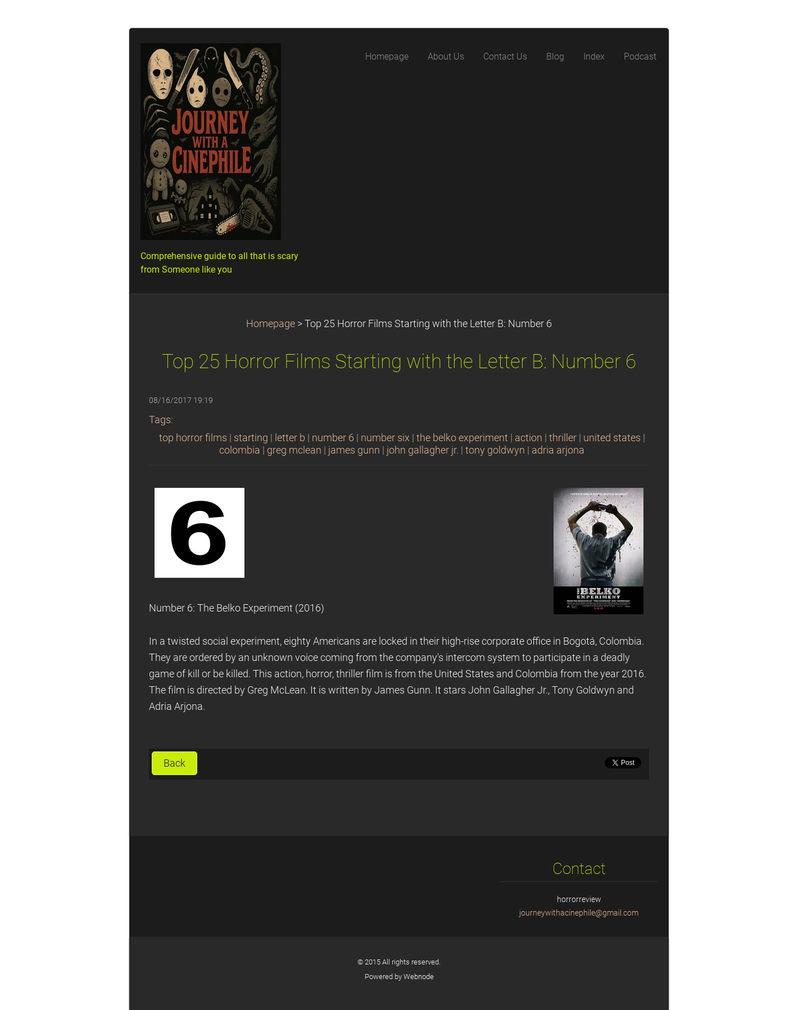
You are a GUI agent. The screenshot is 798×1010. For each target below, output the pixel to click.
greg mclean (294, 450)
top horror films (193, 437)
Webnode (418, 976)
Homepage (270, 323)
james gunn (354, 450)
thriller (563, 437)
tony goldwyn (495, 450)
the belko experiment (462, 437)
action (528, 437)
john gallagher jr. (423, 450)
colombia (239, 450)
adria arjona (558, 450)
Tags (160, 419)
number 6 (333, 437)
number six (385, 437)
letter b (290, 437)
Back (174, 763)
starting (251, 437)
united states (612, 437)
